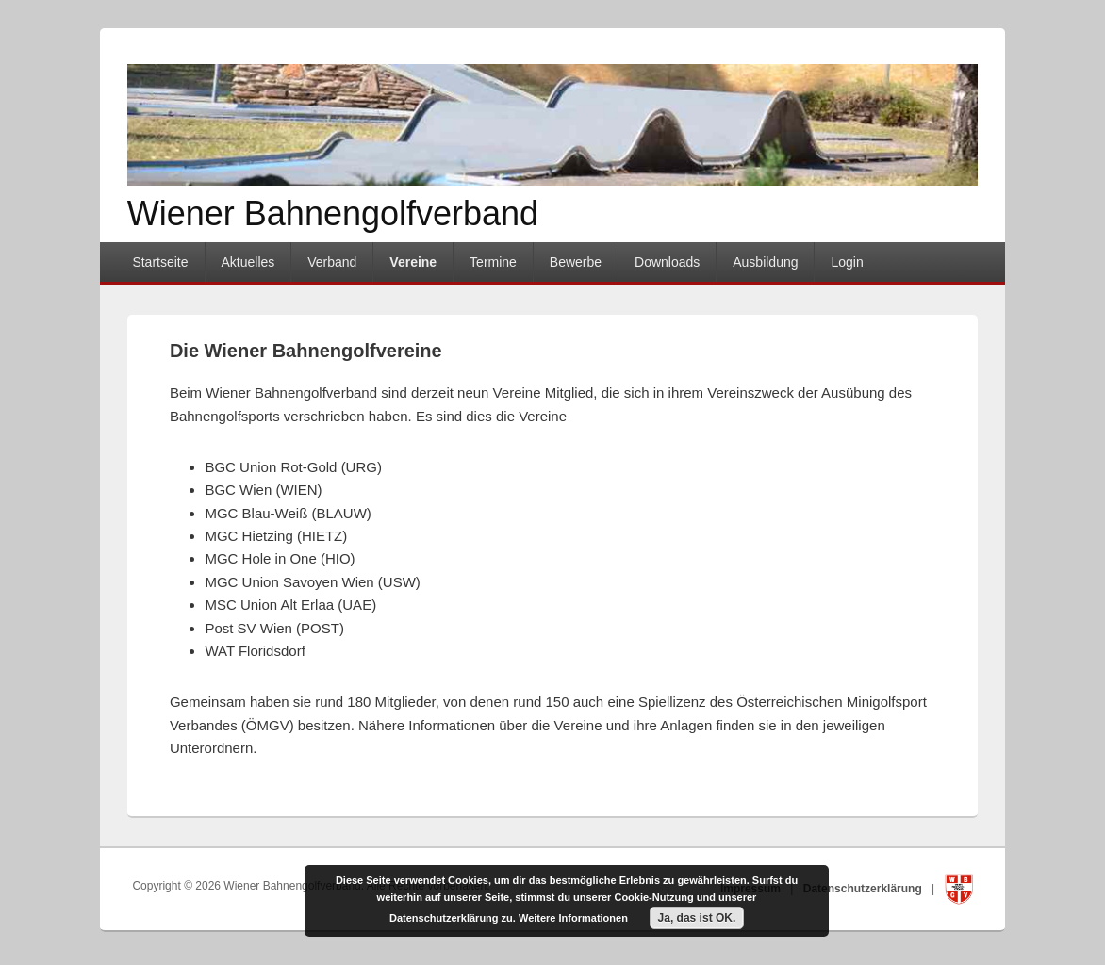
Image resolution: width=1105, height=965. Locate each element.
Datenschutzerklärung (864, 888)
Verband (331, 262)
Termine (493, 262)
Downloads (667, 262)
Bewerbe (576, 262)
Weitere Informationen (573, 918)
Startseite (160, 262)
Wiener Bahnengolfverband (332, 213)
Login (847, 262)
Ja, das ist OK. (697, 917)
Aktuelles (247, 262)
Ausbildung (765, 262)
